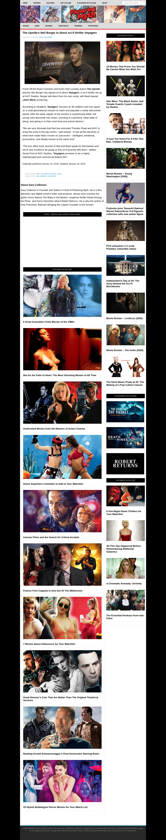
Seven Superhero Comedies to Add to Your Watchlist (53, 484)
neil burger (41, 176)
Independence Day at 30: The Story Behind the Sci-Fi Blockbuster (122, 283)
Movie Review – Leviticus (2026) (124, 318)
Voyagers (52, 176)
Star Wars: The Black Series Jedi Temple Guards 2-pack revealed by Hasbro (125, 104)
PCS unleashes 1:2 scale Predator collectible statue (121, 247)
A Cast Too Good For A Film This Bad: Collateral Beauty (125, 140)
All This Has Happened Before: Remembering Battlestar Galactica (123, 549)
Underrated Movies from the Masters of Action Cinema (54, 428)
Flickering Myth (83, 14)
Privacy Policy (101, 831)
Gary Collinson (42, 174)
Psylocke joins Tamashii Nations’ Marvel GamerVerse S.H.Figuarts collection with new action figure (125, 211)
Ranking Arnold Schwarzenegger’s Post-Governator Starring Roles (61, 753)
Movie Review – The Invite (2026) (125, 350)
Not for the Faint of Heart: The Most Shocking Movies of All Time (59, 375)
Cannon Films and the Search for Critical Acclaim (51, 537)
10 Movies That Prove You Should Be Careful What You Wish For (125, 68)
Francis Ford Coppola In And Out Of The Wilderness (52, 590)
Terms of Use (89, 831)
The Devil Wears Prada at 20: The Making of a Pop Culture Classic (125, 383)
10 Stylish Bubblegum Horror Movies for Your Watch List (55, 807)
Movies (53, 174)
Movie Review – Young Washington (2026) (119, 175)
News (59, 174)
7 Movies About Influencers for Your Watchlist (49, 644)
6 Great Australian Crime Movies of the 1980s (48, 322)
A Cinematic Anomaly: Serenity (124, 583)
